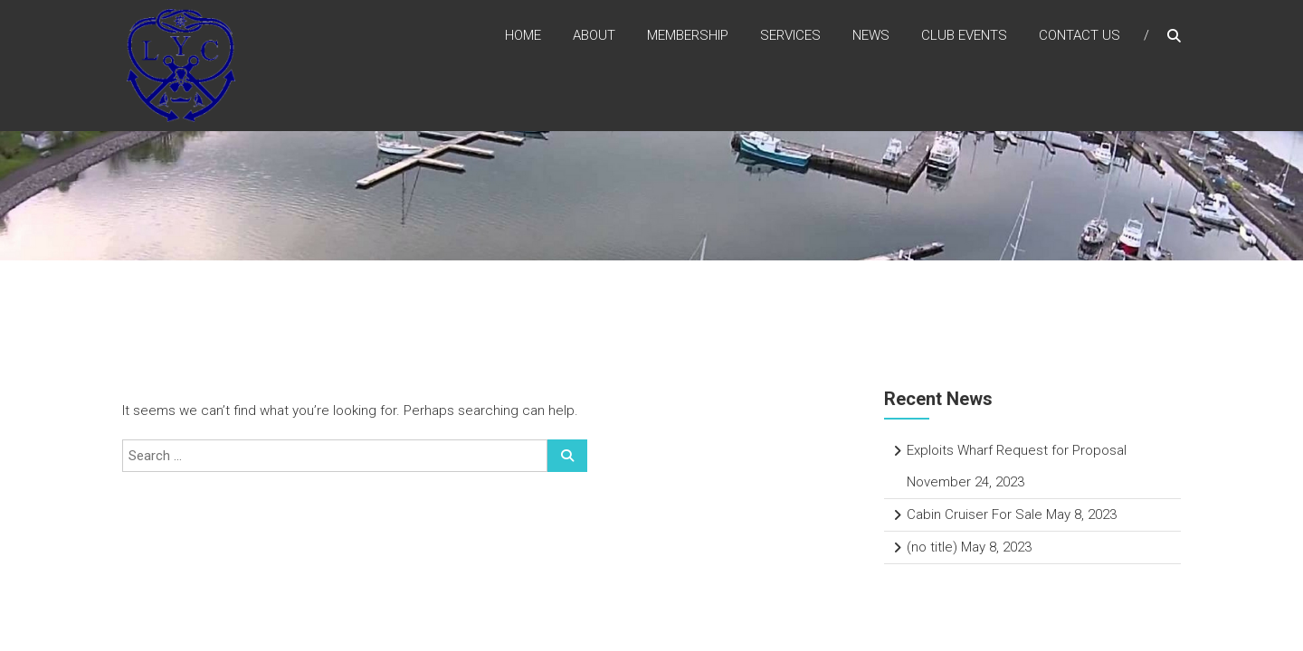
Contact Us (1079, 35)
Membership (687, 35)
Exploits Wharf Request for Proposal (1017, 450)
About (594, 35)
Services (790, 35)
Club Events (964, 35)
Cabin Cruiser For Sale (974, 514)
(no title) (932, 547)
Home (523, 35)
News (870, 35)
